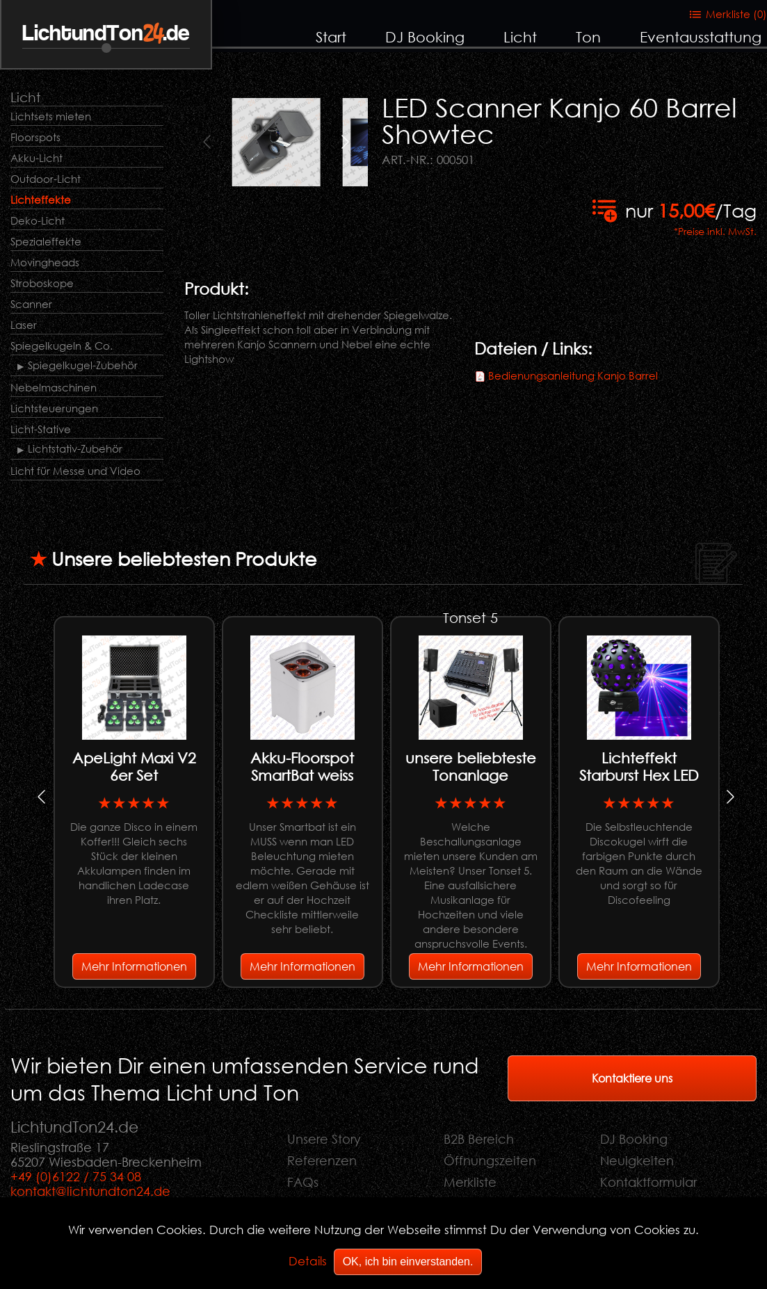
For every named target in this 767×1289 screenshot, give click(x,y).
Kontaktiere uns (632, 1078)
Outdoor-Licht (45, 179)
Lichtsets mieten (50, 116)
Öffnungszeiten (490, 1160)
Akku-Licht (36, 158)
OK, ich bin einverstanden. (408, 1261)
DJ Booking (425, 37)
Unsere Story (324, 1138)
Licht (520, 37)
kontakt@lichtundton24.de (90, 1191)
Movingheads (44, 262)
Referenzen (322, 1160)
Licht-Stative (40, 429)
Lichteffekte (40, 199)
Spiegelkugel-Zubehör (83, 365)
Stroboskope (42, 283)
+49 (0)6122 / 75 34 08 (75, 1176)
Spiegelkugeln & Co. (61, 345)
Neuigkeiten (637, 1160)
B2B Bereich (479, 1138)
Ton (588, 37)
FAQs (302, 1182)
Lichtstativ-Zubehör (75, 448)
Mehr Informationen (134, 966)
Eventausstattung (700, 37)
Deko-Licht (37, 220)
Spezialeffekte (45, 241)
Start (331, 37)
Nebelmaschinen (53, 387)
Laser (23, 325)
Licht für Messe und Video (75, 471)
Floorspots (35, 137)
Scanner (31, 304)
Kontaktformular (648, 1182)
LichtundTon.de (106, 33)
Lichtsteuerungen (54, 408)
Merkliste (470, 1182)
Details (308, 1261)
